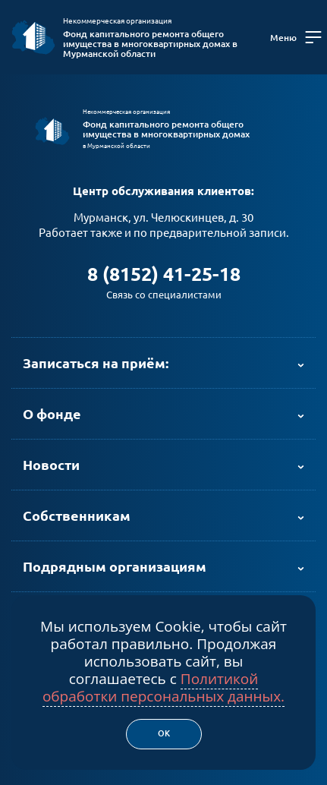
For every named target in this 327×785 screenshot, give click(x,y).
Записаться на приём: (95, 362)
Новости (51, 464)
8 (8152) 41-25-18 (164, 274)
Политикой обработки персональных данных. (163, 687)
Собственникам (76, 515)
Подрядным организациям (114, 566)
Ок (164, 733)
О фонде (52, 413)
